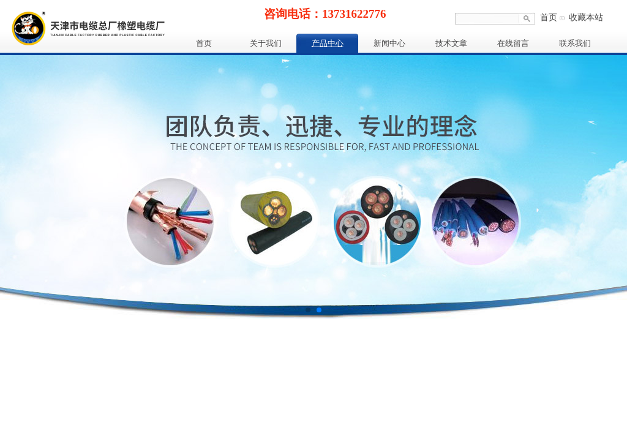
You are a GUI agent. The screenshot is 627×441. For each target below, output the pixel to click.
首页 (548, 17)
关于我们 (266, 43)
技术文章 (451, 43)
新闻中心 (389, 43)
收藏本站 (586, 17)
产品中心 (328, 43)
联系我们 (575, 43)
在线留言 (513, 43)
